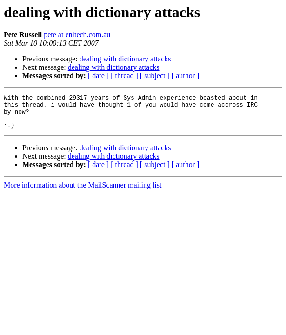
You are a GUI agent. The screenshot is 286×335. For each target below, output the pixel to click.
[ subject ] (155, 76)
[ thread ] (124, 76)
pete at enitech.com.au (77, 35)
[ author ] (186, 76)
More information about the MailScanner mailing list (82, 192)
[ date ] (98, 76)
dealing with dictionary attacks (125, 59)
